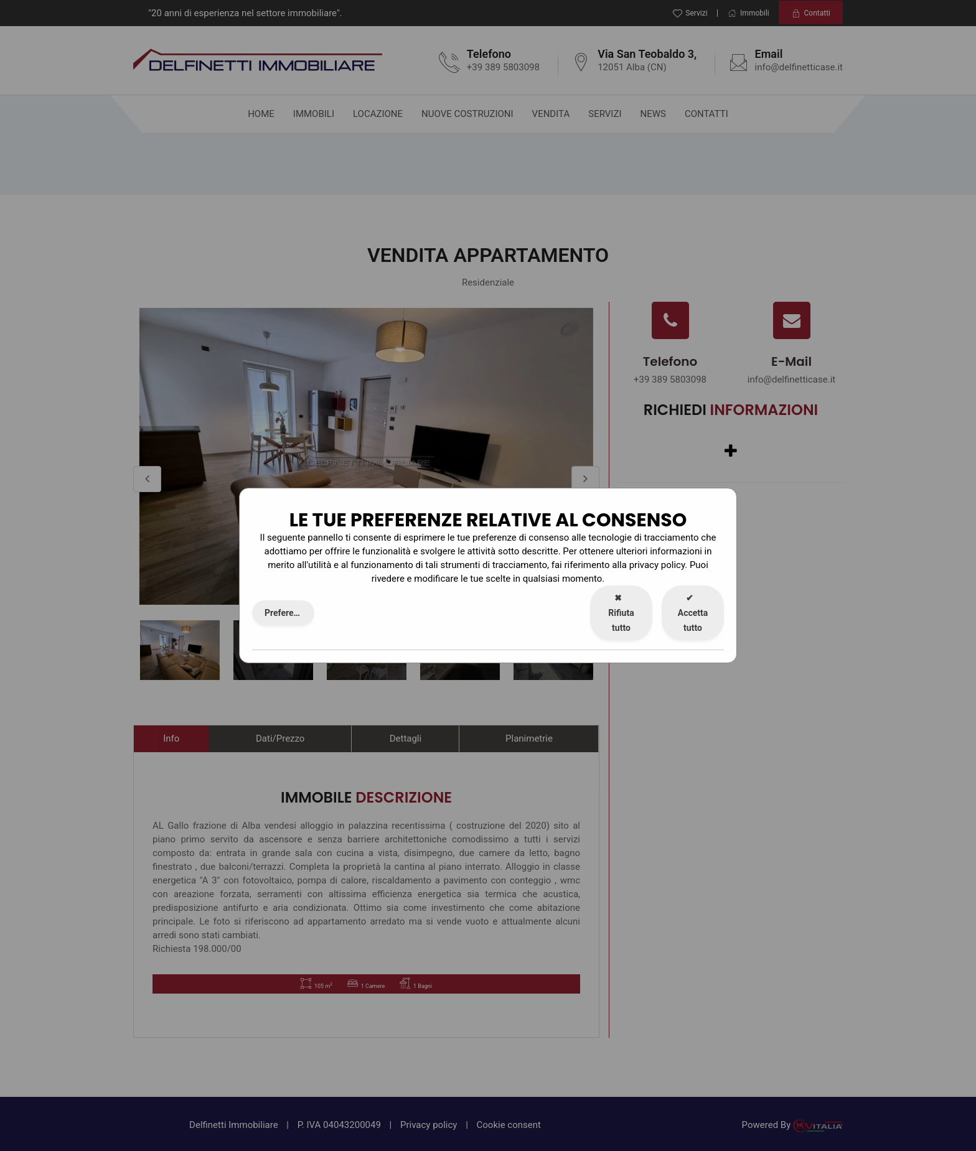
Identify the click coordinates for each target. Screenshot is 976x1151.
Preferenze (286, 613)
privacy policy (657, 565)
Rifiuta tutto (621, 613)
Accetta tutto (693, 613)
